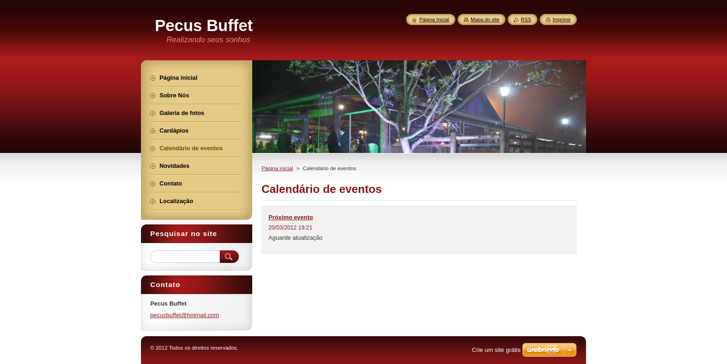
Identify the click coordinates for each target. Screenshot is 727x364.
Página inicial (277, 168)
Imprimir (562, 19)
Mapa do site (485, 19)
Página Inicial (434, 19)
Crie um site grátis (496, 349)
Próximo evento (290, 217)
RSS (526, 19)
